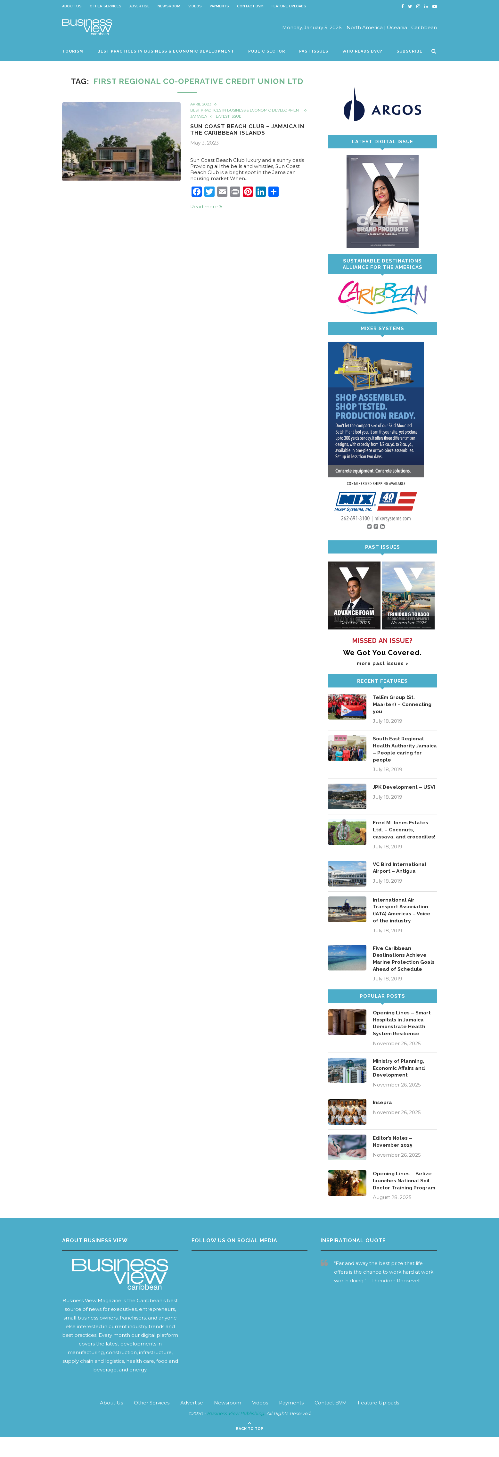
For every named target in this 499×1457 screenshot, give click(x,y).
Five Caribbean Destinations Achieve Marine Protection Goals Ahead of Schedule (404, 969)
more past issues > (382, 663)
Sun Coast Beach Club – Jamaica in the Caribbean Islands (249, 134)
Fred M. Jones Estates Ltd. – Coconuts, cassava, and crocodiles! (401, 835)
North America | (366, 27)
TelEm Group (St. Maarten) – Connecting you (402, 704)
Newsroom (169, 6)
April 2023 (201, 104)
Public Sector (266, 51)
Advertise (139, 6)
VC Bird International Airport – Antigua (400, 877)
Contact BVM (250, 6)
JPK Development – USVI (398, 792)
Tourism (72, 51)
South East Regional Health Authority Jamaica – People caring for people (399, 750)
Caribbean (424, 27)
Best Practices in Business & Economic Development (165, 51)
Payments (219, 6)
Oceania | (398, 27)
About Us (72, 6)
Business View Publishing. (236, 1433)
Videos (195, 6)
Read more (206, 212)
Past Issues (313, 51)
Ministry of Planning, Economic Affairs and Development (400, 1080)
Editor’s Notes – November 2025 (393, 1154)
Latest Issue (230, 121)
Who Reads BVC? (362, 51)
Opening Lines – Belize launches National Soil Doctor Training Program (403, 1197)
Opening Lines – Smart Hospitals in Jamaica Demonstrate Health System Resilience (402, 1034)
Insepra (383, 1115)
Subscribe (409, 51)
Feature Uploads (289, 6)
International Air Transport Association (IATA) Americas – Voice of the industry (403, 920)
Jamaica (199, 121)
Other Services (105, 6)
